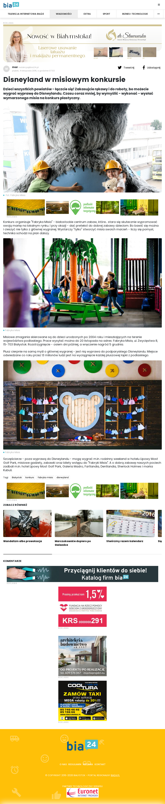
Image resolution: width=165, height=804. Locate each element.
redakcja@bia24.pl (29, 67)
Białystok (17, 477)
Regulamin (74, 764)
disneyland (63, 477)
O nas (63, 764)
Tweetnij (126, 67)
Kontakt (100, 764)
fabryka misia (45, 477)
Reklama (88, 764)
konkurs (29, 477)
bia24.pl (115, 775)
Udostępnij (151, 67)
